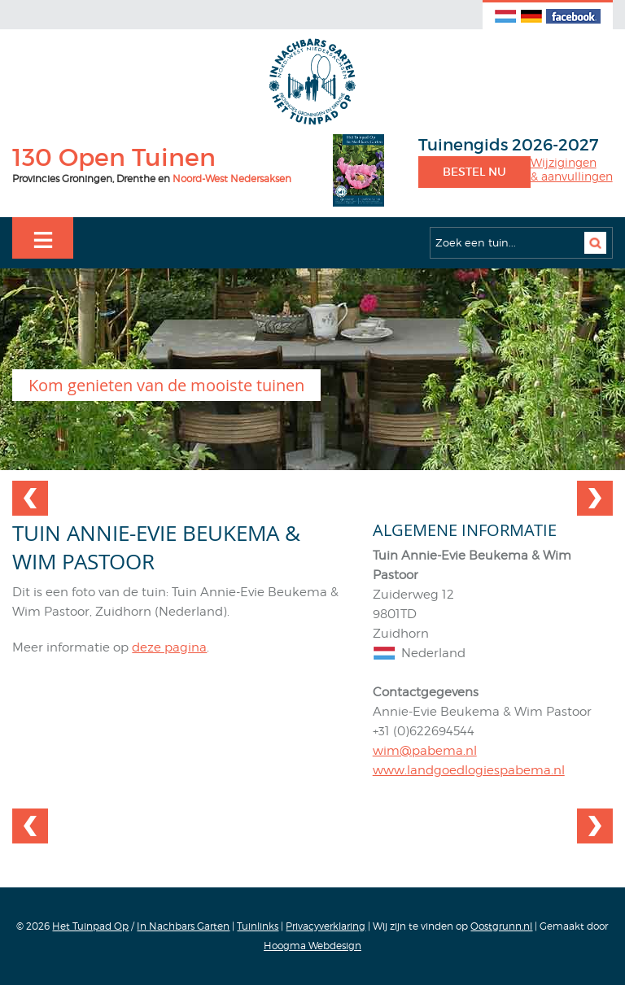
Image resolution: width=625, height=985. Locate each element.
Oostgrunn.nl (501, 926)
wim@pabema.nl (425, 750)
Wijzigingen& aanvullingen (572, 169)
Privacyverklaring (325, 926)
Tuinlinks (257, 926)
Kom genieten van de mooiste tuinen (166, 385)
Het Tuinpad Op (90, 926)
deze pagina (169, 647)
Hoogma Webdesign (312, 945)
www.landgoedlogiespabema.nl (469, 770)
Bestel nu (474, 171)
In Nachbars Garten (183, 926)
